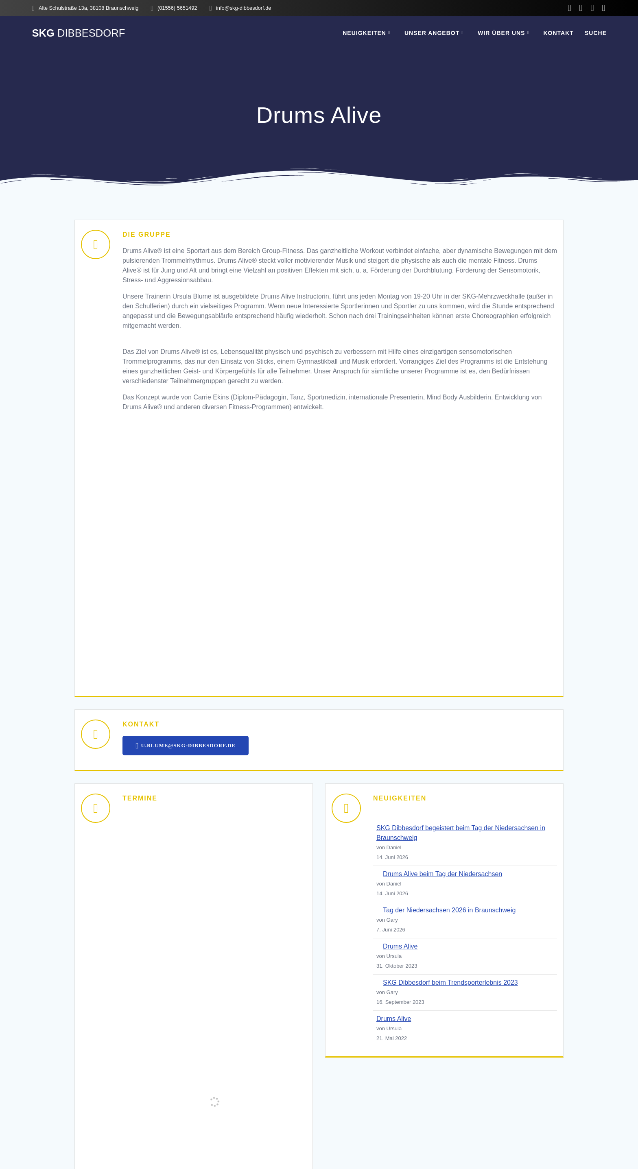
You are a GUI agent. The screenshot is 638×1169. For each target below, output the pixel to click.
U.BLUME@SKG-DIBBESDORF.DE (188, 746)
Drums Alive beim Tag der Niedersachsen (442, 874)
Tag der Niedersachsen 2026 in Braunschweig (449, 910)
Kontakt (558, 33)
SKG (78, 33)
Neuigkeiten (364, 33)
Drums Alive (400, 947)
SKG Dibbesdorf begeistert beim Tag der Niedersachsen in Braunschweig (460, 833)
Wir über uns (501, 33)
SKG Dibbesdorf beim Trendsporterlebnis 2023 (450, 983)
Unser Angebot (431, 33)
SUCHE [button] (596, 33)
